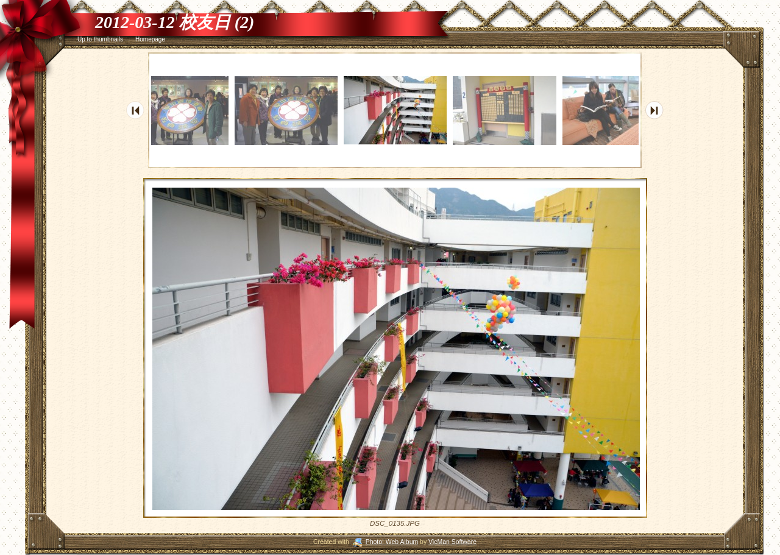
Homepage (150, 39)
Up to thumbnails (100, 39)
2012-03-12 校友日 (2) (174, 22)
